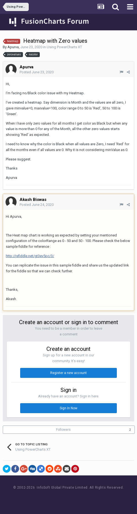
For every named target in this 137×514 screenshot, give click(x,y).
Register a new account (68, 373)
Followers (63, 430)
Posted (37, 72)
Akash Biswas (33, 199)
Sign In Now (68, 408)
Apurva (13, 47)
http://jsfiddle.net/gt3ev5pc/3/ (30, 256)
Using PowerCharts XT (64, 47)
